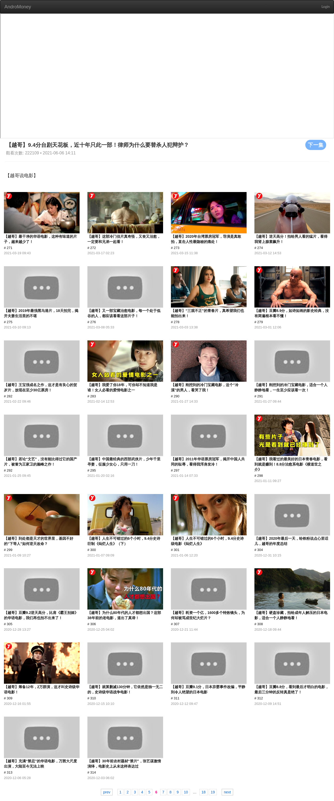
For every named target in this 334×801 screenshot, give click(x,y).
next (227, 792)
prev (106, 792)
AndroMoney (17, 6)
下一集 (316, 145)
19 (213, 792)
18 (203, 792)
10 (186, 792)
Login (325, 7)
